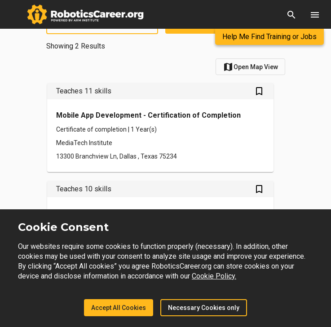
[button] (291, 14)
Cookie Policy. (214, 276)
